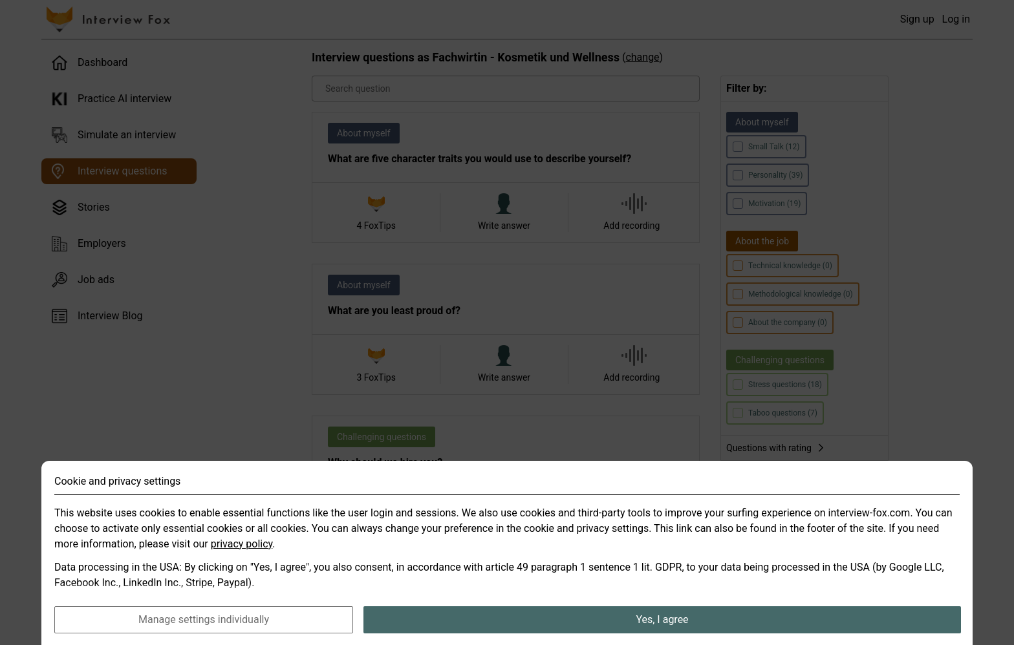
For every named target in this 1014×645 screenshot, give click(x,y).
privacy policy (242, 570)
